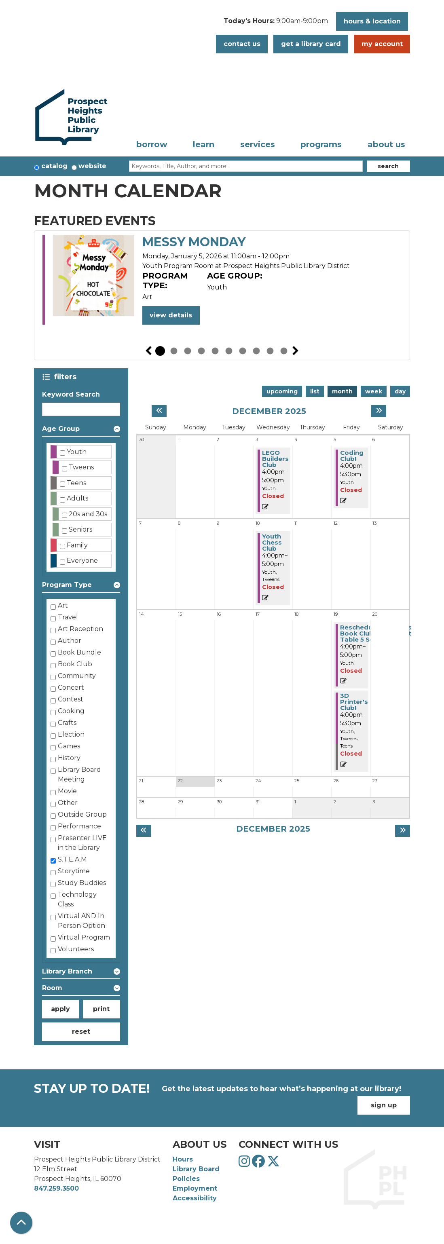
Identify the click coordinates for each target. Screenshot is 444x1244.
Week (373, 391)
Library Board (196, 1169)
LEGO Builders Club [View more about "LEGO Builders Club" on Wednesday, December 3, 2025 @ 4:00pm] (275, 459)
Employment (195, 1188)
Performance (79, 826)
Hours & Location (372, 21)
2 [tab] (174, 351)
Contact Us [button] (242, 44)
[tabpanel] (222, 281)
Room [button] (52, 988)
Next (295, 351)
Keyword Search (71, 394)
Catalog (54, 166)
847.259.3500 (56, 1188)
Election (71, 734)
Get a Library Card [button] (311, 44)
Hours (183, 1159)
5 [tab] (215, 351)
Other (68, 803)
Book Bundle (79, 652)
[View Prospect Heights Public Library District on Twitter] (273, 1164)
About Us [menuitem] (386, 144)
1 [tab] (160, 351)
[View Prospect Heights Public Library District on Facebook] (259, 1164)
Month (342, 391)
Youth (77, 452)
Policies (186, 1179)
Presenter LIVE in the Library (82, 842)
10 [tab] (284, 351)
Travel (68, 617)
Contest (70, 699)
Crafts (67, 723)
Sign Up (384, 1105)
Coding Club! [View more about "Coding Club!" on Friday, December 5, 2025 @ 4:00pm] (352, 456)
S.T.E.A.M (72, 859)
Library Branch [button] (67, 971)
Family (77, 545)
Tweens (81, 467)
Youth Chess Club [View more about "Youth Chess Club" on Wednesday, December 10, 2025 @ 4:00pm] (272, 542)
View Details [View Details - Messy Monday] (171, 315)
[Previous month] (159, 411)
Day (400, 391)
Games (69, 746)
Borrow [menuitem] (151, 144)
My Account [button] (382, 44)
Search (388, 166)
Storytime (74, 871)
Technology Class (77, 899)
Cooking (71, 711)
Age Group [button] (61, 429)
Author (69, 640)
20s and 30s (88, 514)
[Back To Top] (21, 1223)
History (69, 758)
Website (92, 166)
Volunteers (76, 949)
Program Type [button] (67, 585)
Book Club (75, 664)
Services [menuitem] (257, 144)
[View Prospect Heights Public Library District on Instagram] (245, 1164)
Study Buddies (82, 883)
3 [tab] (187, 351)
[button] (276, 23)
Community (77, 676)
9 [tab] (270, 351)
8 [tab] (256, 351)
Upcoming (282, 391)
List (314, 391)
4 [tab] (201, 351)
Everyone (82, 560)
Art (63, 605)
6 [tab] (229, 351)
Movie (67, 791)
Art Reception (80, 629)
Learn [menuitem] (203, 144)
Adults (77, 498)
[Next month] (378, 411)
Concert (71, 687)
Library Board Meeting (79, 774)
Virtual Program (84, 937)
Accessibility (195, 1198)
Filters (67, 376)
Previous (148, 351)
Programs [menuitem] (321, 144)
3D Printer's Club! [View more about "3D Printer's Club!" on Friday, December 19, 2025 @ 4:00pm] (354, 702)
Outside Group (82, 814)
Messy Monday (193, 242)
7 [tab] (242, 351)
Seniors (80, 529)
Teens (76, 483)
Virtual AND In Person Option (81, 920)
